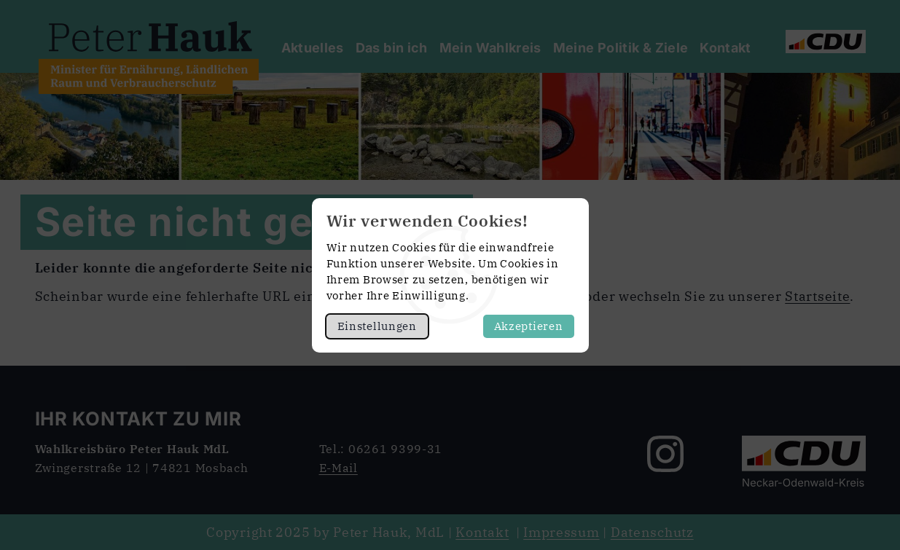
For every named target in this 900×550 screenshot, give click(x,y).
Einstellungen (377, 326)
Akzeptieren (528, 326)
